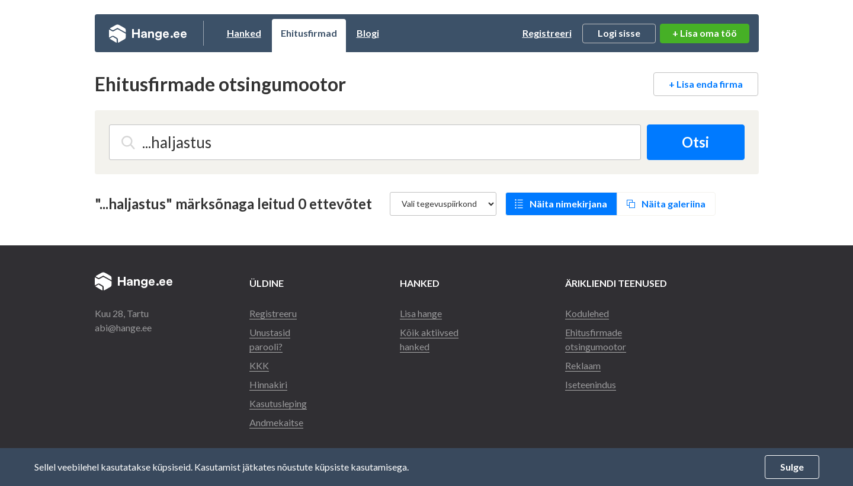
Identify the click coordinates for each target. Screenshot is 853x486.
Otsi (695, 142)
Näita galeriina (674, 203)
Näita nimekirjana (568, 203)
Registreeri (547, 33)
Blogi (368, 33)
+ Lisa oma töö (704, 33)
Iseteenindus (590, 384)
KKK (259, 365)
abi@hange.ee (123, 327)
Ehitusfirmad (309, 33)
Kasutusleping (278, 403)
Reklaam (583, 365)
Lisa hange (421, 313)
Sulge (792, 466)
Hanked (244, 33)
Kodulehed (587, 313)
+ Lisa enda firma (706, 83)
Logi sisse (619, 33)
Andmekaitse (276, 422)
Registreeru (273, 313)
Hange (148, 33)
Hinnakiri (268, 384)
